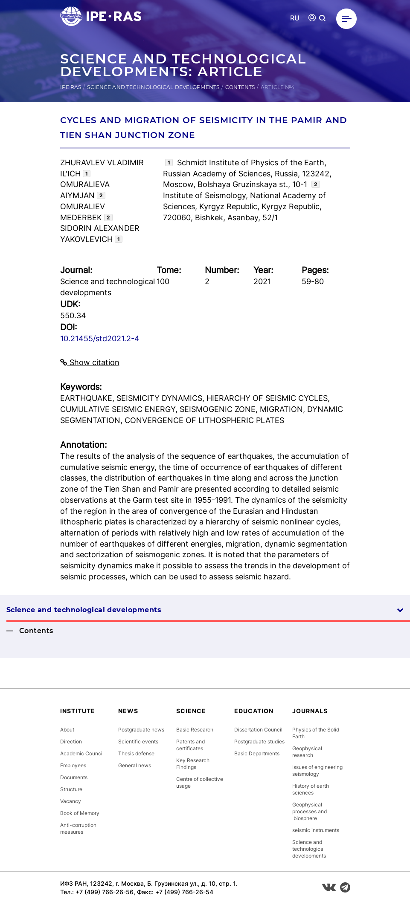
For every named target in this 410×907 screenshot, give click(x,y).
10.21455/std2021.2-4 (100, 338)
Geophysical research (307, 751)
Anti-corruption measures (78, 828)
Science (191, 710)
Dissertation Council (258, 729)
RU (295, 18)
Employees (73, 765)
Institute (77, 710)
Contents (240, 87)
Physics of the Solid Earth (315, 733)
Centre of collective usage (199, 782)
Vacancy (70, 801)
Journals (310, 710)
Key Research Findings (192, 763)
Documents (73, 777)
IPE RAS (70, 87)
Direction (71, 741)
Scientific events (138, 741)
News (128, 710)
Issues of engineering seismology (317, 770)
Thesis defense (136, 753)
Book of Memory (79, 813)
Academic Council (82, 753)
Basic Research (194, 729)
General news (134, 765)
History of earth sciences (310, 789)
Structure (71, 789)
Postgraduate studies (259, 741)
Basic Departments (256, 753)
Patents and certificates (190, 745)
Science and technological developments (153, 87)
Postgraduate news (141, 729)
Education (253, 710)
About (67, 729)
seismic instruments (315, 830)
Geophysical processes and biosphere (309, 811)
